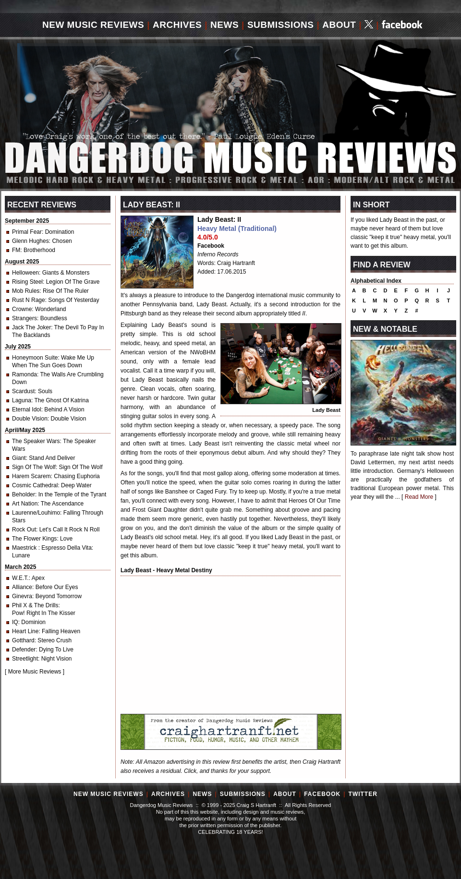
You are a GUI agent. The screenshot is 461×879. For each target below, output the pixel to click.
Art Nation (24, 503)
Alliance (22, 587)
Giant (19, 458)
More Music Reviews (34, 671)
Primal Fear (27, 232)
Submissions (280, 25)
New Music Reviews (93, 25)
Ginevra (22, 596)
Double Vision (30, 418)
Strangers (24, 318)
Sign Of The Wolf (34, 467)
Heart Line (25, 631)
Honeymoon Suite (35, 357)
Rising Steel (27, 281)
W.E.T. (20, 578)
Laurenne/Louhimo (36, 512)
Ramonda (24, 374)
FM (16, 250)
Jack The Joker (31, 327)
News (224, 25)
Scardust (23, 391)
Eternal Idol (26, 409)
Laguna (21, 400)
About (339, 25)
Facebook (210, 245)
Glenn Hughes (30, 241)
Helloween (25, 272)
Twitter (363, 794)
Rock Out (24, 529)
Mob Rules (25, 291)
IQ (15, 622)
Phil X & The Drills (35, 605)
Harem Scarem (31, 476)
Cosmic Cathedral (35, 485)
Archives (177, 25)
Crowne (22, 309)
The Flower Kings (34, 538)
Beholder (23, 494)
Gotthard (23, 640)
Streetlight (25, 658)
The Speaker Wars (36, 441)
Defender (24, 649)
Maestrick (25, 547)
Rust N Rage (28, 300)
